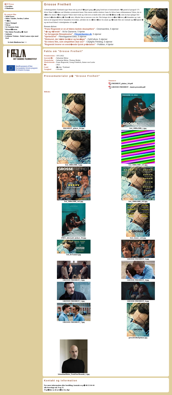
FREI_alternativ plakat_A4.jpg (73, 238)
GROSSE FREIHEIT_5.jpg (73, 301)
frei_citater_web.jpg (138, 238)
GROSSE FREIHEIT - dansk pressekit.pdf (128, 87)
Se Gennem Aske (12, 27)
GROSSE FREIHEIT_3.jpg (73, 280)
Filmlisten (9, 8)
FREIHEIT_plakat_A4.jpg (73, 128)
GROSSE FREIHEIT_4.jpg (138, 280)
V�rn (8, 21)
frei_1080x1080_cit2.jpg (73, 201)
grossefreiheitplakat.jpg (138, 338)
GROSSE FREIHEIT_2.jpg (138, 259)
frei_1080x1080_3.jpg (73, 165)
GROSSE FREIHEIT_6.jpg (138, 301)
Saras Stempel (11, 23)
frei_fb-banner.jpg (74, 255)
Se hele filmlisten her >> (17, 42)
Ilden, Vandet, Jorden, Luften (17, 18)
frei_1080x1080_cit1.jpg (138, 165)
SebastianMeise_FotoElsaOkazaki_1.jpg (74, 374)
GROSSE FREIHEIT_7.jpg (73, 322)
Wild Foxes (10, 16)
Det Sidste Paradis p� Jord (17, 32)
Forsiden (9, 6)
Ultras (8, 25)
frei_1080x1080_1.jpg (138, 128)
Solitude (9, 34)
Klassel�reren (11, 29)
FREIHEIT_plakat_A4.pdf (122, 83)
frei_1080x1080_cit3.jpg (138, 201)
